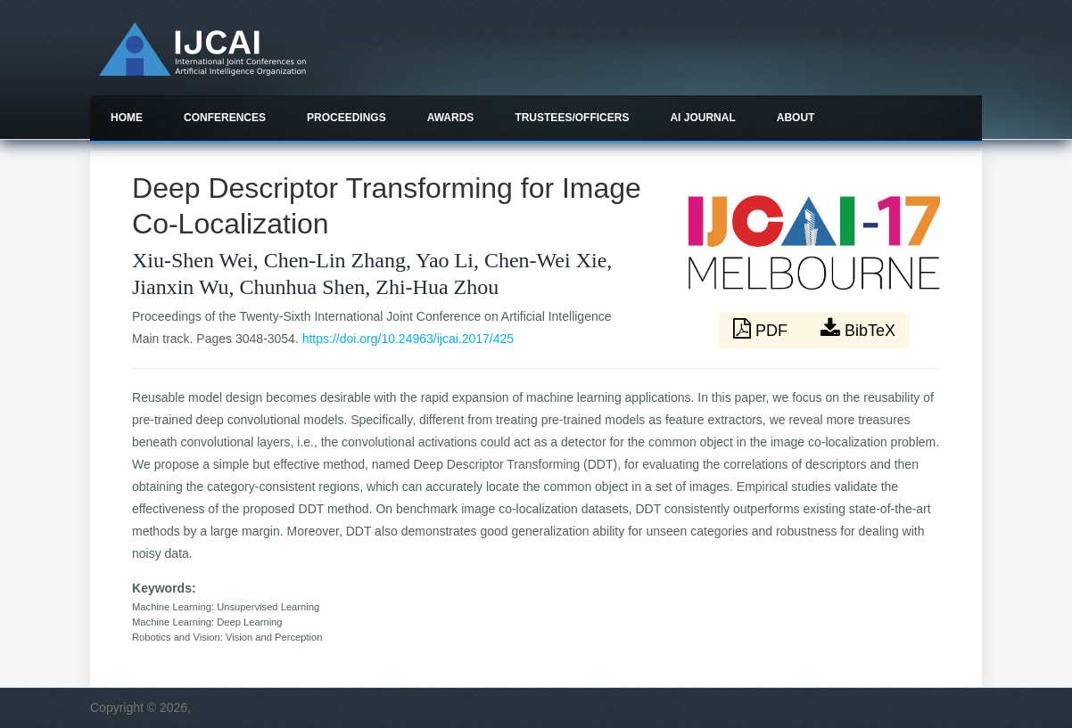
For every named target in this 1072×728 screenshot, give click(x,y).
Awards (450, 117)
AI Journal (702, 117)
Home (127, 117)
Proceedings (346, 117)
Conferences (225, 117)
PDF (762, 328)
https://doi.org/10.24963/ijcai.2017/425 (408, 338)
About (796, 117)
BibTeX (857, 328)
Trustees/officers (572, 117)
